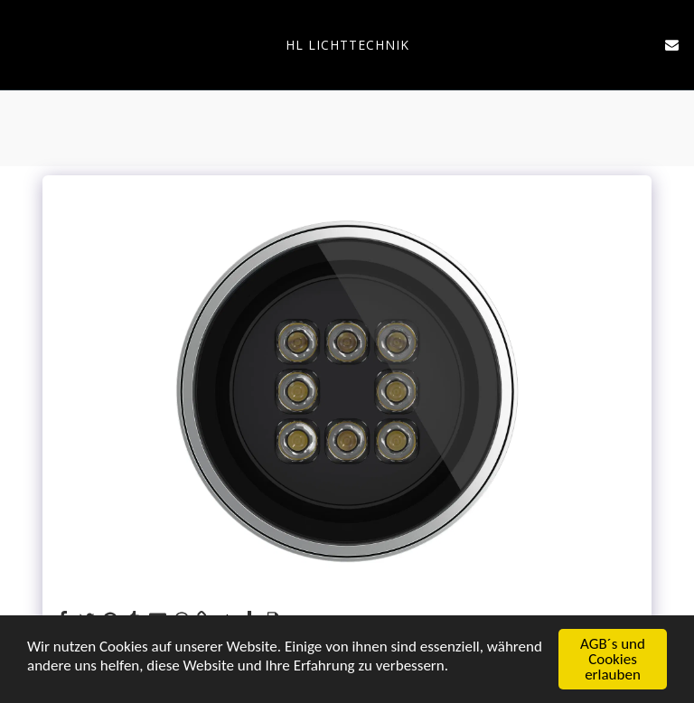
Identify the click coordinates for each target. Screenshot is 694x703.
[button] (20, 43)
